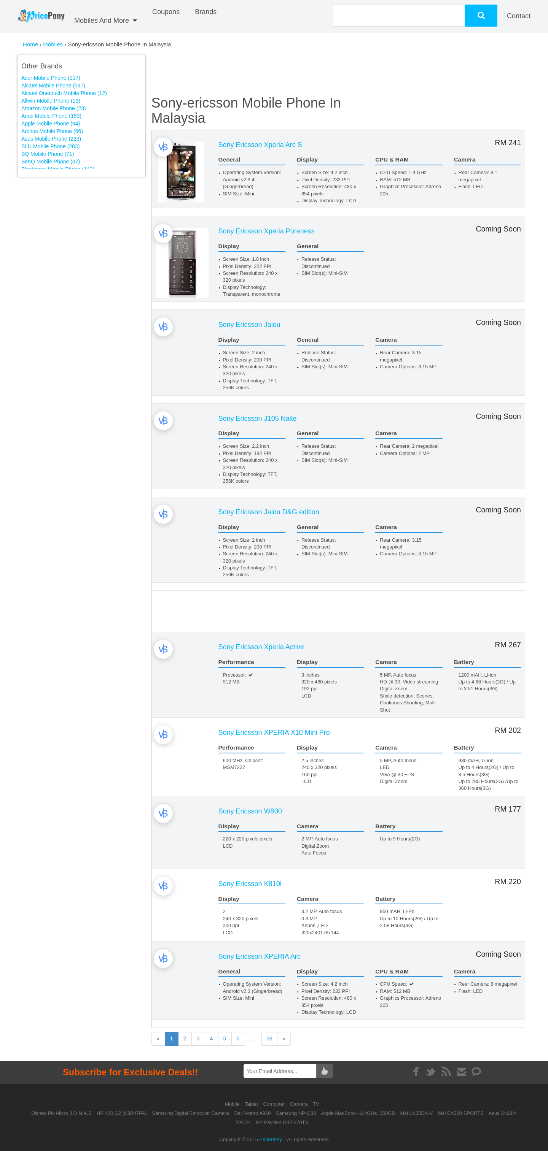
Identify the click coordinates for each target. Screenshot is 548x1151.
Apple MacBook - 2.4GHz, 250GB (358, 1113)
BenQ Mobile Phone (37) (50, 162)
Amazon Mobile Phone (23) (53, 108)
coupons (166, 12)
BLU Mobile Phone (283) (50, 146)
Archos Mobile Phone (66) (52, 131)
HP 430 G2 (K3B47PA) (122, 1113)
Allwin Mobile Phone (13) (50, 101)
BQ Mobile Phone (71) (47, 154)
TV (316, 1104)
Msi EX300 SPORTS (461, 1113)
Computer (275, 1104)
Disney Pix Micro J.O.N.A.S (61, 1113)
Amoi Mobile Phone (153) (51, 116)
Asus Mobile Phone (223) (51, 139)
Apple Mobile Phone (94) (50, 123)
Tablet (252, 1104)
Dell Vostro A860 (252, 1113)
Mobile (233, 1104)
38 (293, 1038)
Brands (206, 12)
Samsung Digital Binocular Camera (190, 1113)
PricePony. (271, 1139)
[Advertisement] (87, 234)
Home (30, 44)
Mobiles (53, 44)
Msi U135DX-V (416, 1113)
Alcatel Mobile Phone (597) (53, 85)
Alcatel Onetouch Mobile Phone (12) (64, 93)
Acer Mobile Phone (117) (50, 78)
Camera (299, 1104)
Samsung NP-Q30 (296, 1113)
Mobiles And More (105, 20)
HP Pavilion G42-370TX (282, 1122)
